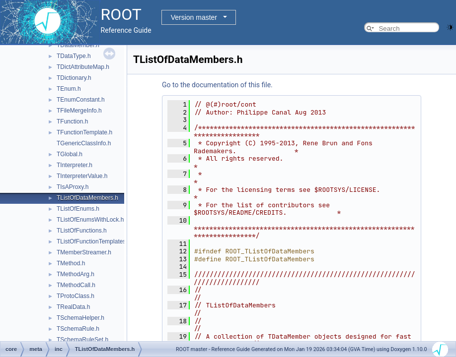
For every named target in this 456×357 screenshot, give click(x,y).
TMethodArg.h (75, 274)
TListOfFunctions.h (82, 230)
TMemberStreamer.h (84, 252)
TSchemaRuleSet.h (82, 339)
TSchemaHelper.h (80, 317)
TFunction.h (72, 121)
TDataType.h (74, 56)
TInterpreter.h (74, 165)
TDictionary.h (74, 77)
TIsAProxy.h (72, 186)
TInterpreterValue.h (82, 176)
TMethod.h (71, 263)
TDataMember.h (78, 45)
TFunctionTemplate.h (84, 132)
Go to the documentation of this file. (217, 85)
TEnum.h (69, 88)
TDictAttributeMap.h (83, 66)
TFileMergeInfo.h (79, 110)
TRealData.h (73, 306)
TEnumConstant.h (81, 99)
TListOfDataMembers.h (87, 197)
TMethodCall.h (76, 285)
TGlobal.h (69, 154)
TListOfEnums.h (78, 208)
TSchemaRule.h (78, 328)
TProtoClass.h (75, 296)
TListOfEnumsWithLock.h (90, 219)
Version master (194, 17)
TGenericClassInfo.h (84, 143)
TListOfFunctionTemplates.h (94, 241)
